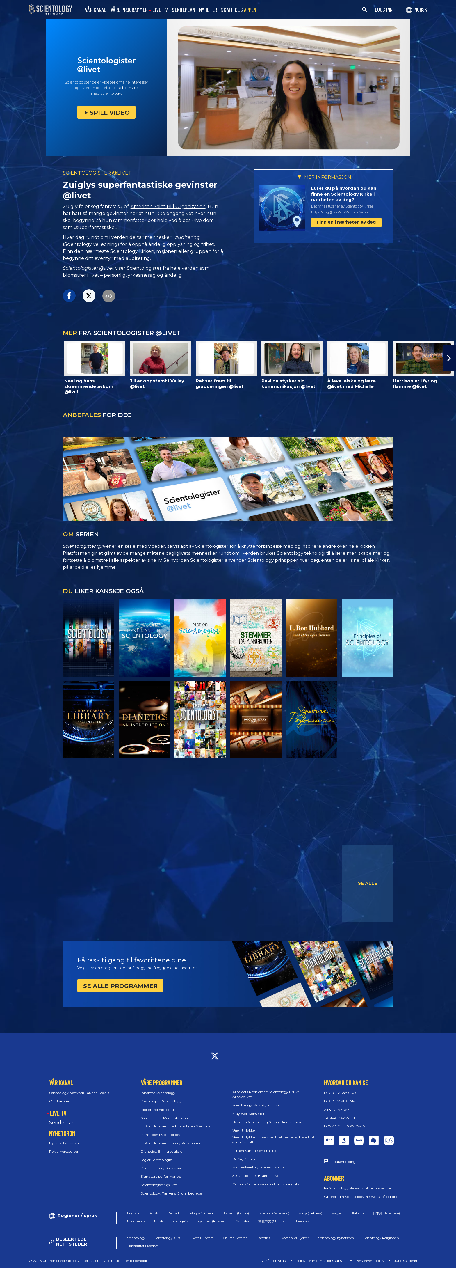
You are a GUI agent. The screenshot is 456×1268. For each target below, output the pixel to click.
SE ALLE (367, 883)
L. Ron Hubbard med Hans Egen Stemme (175, 1126)
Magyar (337, 1213)
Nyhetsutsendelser (64, 1143)
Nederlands (136, 1221)
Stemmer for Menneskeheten (165, 1118)
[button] (449, 358)
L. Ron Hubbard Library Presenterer (171, 1143)
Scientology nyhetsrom (336, 1238)
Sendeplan (62, 1122)
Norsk (158, 1221)
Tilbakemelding (343, 1161)
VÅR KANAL (95, 10)
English (133, 1213)
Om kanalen (59, 1101)
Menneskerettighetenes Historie (258, 1167)
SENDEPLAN (183, 10)
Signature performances (161, 1176)
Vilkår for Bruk (273, 1260)
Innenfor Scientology (158, 1092)
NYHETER (208, 10)
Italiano (358, 1213)
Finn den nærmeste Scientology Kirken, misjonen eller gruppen (137, 251)
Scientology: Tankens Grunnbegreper (172, 1193)
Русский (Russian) (212, 1221)
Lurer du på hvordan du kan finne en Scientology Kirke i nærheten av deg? (343, 193)
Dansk (153, 1213)
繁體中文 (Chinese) (272, 1221)
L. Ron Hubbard (202, 1238)
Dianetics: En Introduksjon (163, 1151)
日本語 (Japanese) (386, 1213)
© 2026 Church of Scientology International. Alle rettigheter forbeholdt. (88, 1260)
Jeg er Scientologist (157, 1160)
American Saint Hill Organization (168, 206)
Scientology (136, 1238)
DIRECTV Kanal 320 (341, 1092)
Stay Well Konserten (249, 1113)
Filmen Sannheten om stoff (255, 1150)
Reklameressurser (64, 1151)
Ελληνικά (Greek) (202, 1213)
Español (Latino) (236, 1213)
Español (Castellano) (273, 1213)
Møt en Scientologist (157, 1109)
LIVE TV (160, 10)
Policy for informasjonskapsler (320, 1260)
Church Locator (235, 1238)
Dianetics (263, 1238)
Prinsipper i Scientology (160, 1134)
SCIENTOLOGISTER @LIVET (97, 173)
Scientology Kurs (167, 1238)
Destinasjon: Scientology (161, 1101)
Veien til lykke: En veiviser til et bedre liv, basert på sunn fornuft (273, 1139)
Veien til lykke (243, 1130)
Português (180, 1221)
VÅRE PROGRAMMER (129, 10)
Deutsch (174, 1213)
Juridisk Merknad (408, 1260)
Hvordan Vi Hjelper (294, 1238)
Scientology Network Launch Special (79, 1092)
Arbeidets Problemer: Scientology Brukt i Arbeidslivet (266, 1094)
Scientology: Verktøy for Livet (256, 1105)
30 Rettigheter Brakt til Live (255, 1175)
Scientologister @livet (159, 1185)
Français (302, 1221)
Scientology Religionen (381, 1238)
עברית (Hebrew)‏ (310, 1213)
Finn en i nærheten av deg (346, 222)
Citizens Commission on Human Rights (265, 1184)
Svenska (242, 1221)
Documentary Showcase (161, 1168)
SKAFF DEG (238, 10)
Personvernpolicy (369, 1260)
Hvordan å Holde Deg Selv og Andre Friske (267, 1122)
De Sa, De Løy (243, 1159)
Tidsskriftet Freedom (143, 1246)
